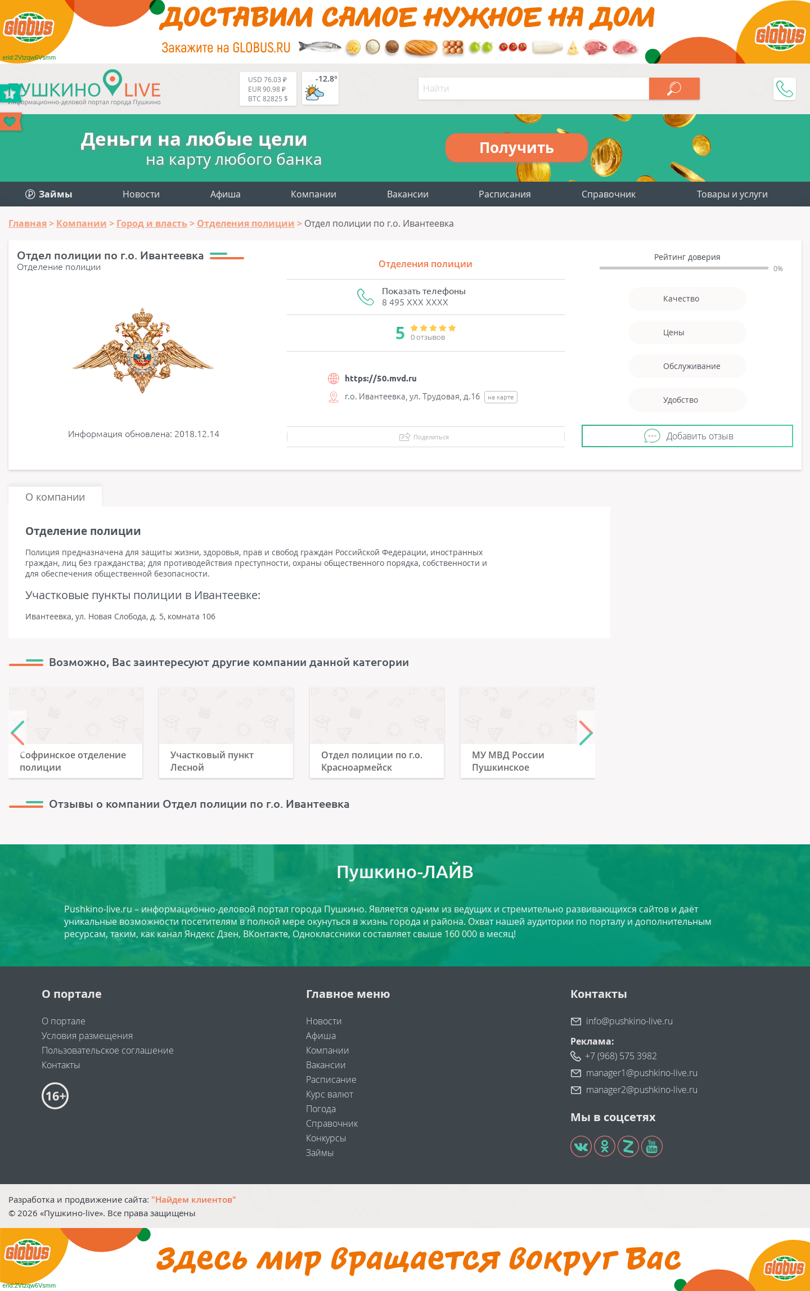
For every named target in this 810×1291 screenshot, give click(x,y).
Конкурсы (326, 1138)
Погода (321, 1109)
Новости (141, 194)
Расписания (505, 194)
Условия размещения (87, 1035)
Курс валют (329, 1094)
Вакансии (408, 194)
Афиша (225, 194)
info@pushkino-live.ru (629, 1021)
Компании (313, 194)
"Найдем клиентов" (193, 1199)
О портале (64, 1021)
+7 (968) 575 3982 (621, 1056)
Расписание (331, 1079)
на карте (501, 397)
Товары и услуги (732, 194)
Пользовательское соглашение (108, 1050)
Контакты (61, 1065)
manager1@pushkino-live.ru (642, 1073)
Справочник (609, 194)
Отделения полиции (425, 264)
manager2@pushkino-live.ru (642, 1089)
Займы (320, 1152)
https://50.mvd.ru (381, 378)
